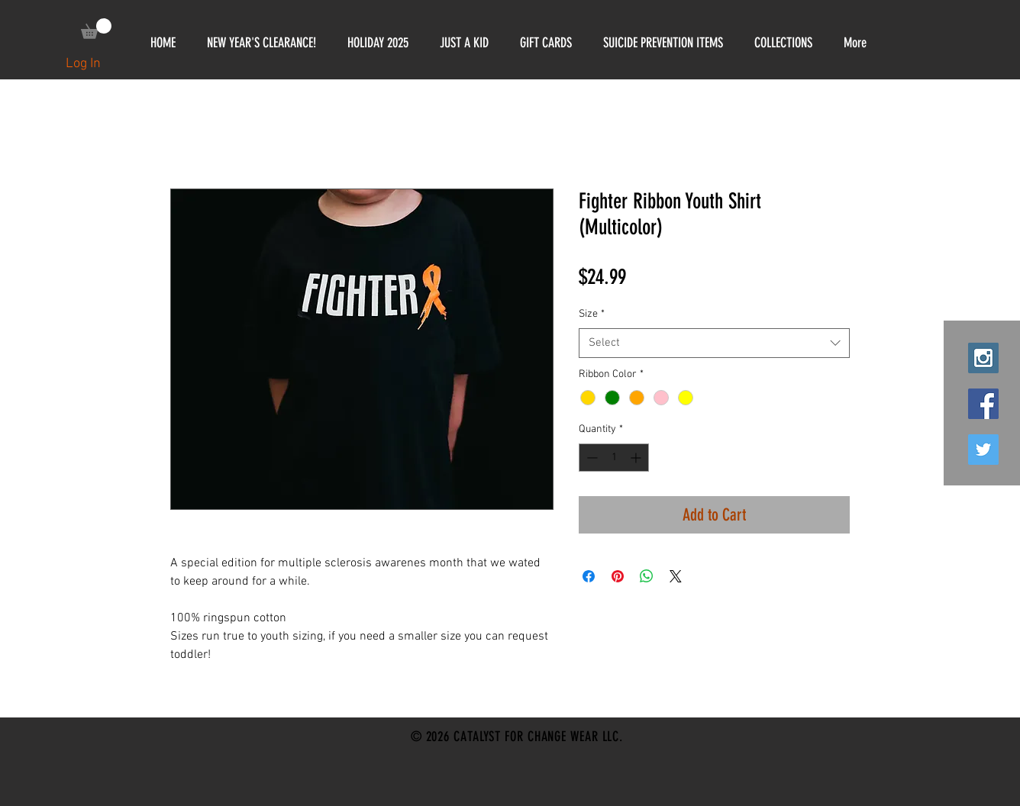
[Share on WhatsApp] (647, 576)
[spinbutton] (614, 457)
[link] (96, 28)
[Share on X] (676, 576)
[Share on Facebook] (588, 576)
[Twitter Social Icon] (983, 449)
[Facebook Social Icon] (983, 403)
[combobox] (714, 343)
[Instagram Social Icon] (983, 358)
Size (592, 314)
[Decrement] (590, 457)
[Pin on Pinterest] (617, 576)
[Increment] (637, 457)
